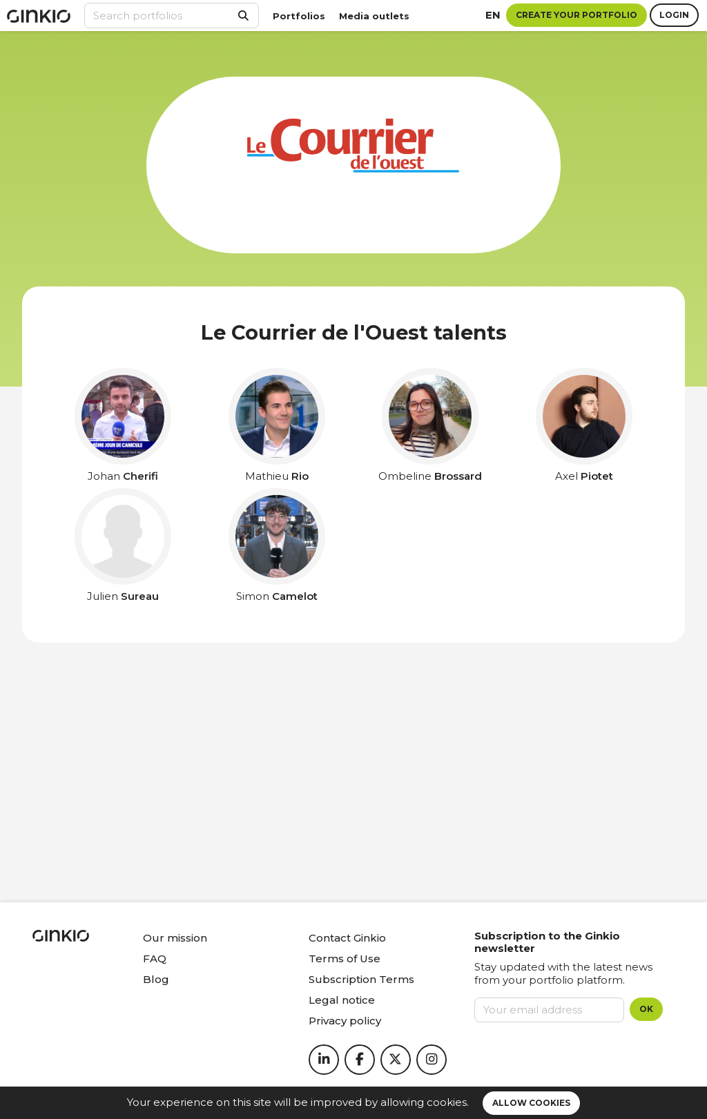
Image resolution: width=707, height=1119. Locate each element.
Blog (156, 979)
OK (646, 1009)
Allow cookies (531, 1103)
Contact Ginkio (347, 937)
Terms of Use (344, 958)
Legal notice (342, 999)
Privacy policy (345, 1020)
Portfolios (299, 15)
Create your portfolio (576, 15)
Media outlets (374, 15)
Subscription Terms (361, 979)
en (493, 14)
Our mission (175, 937)
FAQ (154, 958)
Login (674, 15)
